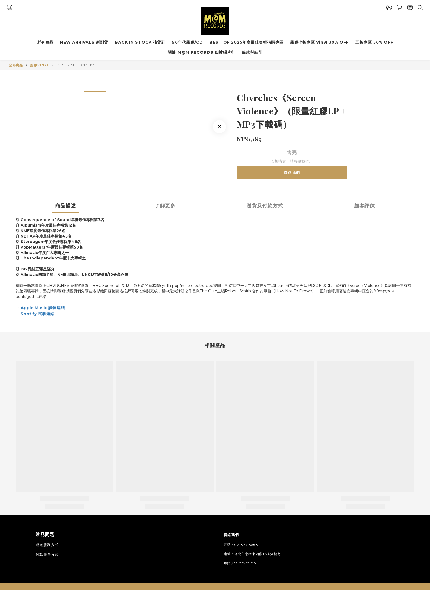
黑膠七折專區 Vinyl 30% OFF (319, 42)
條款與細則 (252, 52)
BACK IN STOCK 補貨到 (140, 42)
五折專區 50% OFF (374, 42)
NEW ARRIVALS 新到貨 (84, 42)
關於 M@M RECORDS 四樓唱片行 (201, 52)
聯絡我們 (292, 172)
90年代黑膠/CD (187, 42)
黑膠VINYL (39, 65)
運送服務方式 (47, 545)
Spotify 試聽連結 (37, 313)
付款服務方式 (47, 554)
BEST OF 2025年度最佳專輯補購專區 (247, 42)
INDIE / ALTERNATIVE (76, 65)
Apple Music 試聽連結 (43, 307)
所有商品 (45, 42)
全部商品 (16, 65)
